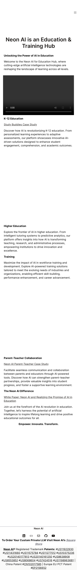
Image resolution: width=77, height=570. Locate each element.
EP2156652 (39, 567)
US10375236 (66, 552)
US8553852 (10, 560)
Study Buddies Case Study (20, 124)
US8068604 (28, 560)
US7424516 (45, 560)
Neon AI (38, 528)
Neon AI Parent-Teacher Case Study (26, 364)
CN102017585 (32, 564)
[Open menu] (75, 12)
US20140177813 (19, 556)
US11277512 (48, 552)
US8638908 (62, 556)
